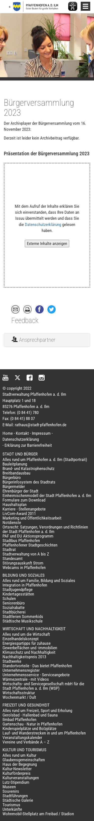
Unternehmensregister (21, 670)
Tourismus (11, 804)
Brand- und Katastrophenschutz (28, 468)
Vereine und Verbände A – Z (26, 742)
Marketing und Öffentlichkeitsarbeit (32, 518)
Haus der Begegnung (20, 764)
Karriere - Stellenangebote (24, 509)
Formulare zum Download (24, 500)
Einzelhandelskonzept (21, 638)
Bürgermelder (14, 486)
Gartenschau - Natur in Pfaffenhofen (32, 724)
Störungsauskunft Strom (23, 563)
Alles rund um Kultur (19, 755)
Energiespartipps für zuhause (27, 643)
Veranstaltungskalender (22, 737)
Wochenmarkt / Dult (19, 697)
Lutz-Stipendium (16, 782)
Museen (9, 786)
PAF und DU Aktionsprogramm (28, 536)
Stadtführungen (15, 796)
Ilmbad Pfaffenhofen (19, 719)
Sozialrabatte (14, 607)
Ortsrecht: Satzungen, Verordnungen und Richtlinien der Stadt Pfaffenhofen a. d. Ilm (45, 529)
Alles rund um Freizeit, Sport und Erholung (37, 710)
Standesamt (13, 558)
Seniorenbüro (14, 603)
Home (8, 433)
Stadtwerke (12, 661)
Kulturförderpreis (17, 773)
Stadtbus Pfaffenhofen (21, 540)
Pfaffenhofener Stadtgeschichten (30, 545)
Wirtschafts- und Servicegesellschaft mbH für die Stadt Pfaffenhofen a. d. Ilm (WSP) (43, 686)
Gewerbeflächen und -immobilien (30, 648)
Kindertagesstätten (18, 594)
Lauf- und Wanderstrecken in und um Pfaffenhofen (44, 733)
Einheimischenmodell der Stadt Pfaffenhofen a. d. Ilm (47, 495)
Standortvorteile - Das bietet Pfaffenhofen (37, 666)
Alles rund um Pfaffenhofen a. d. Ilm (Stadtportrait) (45, 459)
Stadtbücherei (14, 612)
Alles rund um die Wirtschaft (26, 634)
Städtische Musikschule (23, 621)
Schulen (9, 598)
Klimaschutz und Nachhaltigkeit (29, 652)
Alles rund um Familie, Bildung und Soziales (39, 580)
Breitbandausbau (16, 473)
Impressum (41, 433)
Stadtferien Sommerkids (23, 616)
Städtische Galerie (18, 800)
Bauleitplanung (15, 464)
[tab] (47, 340)
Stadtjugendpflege (18, 589)
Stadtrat (9, 549)
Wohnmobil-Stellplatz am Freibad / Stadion (38, 814)
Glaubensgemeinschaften (24, 760)
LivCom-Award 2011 (19, 513)
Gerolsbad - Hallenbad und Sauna (30, 715)
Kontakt (22, 433)
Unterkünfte (12, 809)
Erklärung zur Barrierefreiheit (28, 445)
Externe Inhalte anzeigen (47, 243)
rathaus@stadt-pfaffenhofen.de (40, 424)
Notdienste (12, 522)
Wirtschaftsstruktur (19, 692)
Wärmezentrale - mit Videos (26, 679)
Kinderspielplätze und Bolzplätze (29, 728)
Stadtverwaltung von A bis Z (26, 554)
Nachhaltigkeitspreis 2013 (24, 656)
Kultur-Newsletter (17, 768)
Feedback (24, 320)
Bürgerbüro (12, 477)
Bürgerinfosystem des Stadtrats (29, 482)
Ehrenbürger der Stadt (20, 491)
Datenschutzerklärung (43, 224)
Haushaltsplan (15, 504)
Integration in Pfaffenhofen (25, 585)
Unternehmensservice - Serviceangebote (36, 674)
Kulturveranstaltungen (21, 778)
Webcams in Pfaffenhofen (24, 567)
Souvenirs (11, 791)
